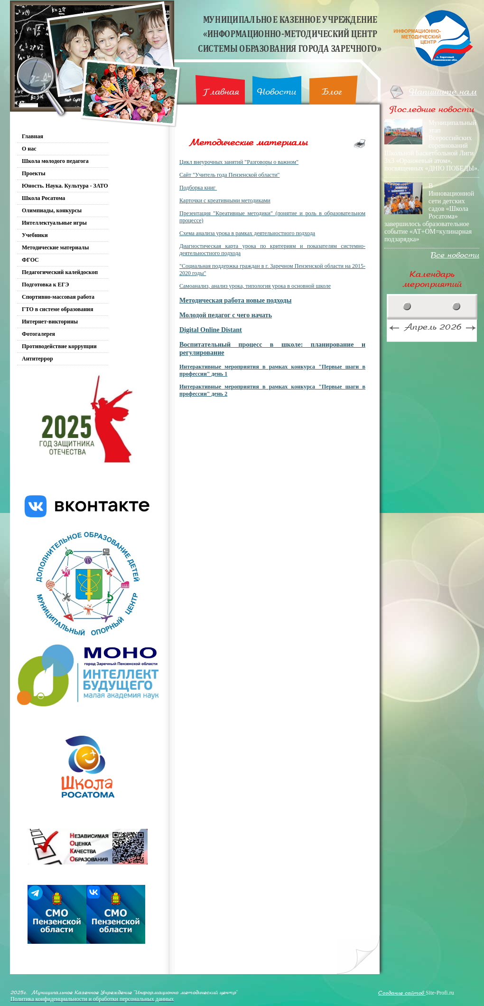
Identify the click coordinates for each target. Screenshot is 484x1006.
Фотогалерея (38, 334)
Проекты (34, 173)
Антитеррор (37, 358)
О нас (29, 148)
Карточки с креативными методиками (224, 200)
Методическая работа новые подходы (235, 300)
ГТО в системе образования (57, 309)
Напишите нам (443, 92)
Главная (221, 92)
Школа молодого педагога (55, 161)
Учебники (35, 235)
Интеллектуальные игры (54, 222)
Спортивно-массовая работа (58, 297)
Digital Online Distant (210, 329)
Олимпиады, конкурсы (52, 210)
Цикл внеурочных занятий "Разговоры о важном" (238, 162)
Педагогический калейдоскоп (60, 272)
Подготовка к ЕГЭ (45, 284)
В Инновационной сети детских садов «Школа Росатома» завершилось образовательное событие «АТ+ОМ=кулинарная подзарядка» (429, 212)
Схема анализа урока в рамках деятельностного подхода (247, 233)
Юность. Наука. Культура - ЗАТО (65, 185)
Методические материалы (55, 247)
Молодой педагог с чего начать (225, 315)
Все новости (455, 255)
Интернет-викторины (50, 321)
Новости (276, 92)
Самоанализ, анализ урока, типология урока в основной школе (255, 286)
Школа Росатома (43, 198)
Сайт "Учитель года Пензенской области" (229, 174)
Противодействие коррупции (59, 346)
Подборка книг (197, 187)
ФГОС (30, 259)
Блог (332, 92)
